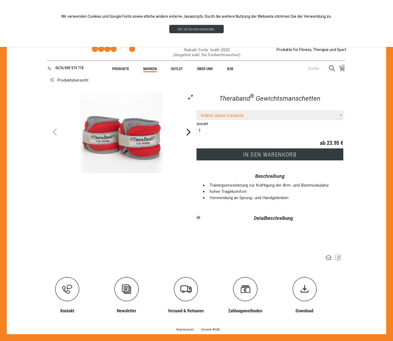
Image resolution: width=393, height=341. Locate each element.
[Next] (188, 132)
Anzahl (202, 128)
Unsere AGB (210, 329)
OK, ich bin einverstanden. (196, 29)
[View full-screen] (190, 97)
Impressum (185, 329)
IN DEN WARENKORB (270, 154)
